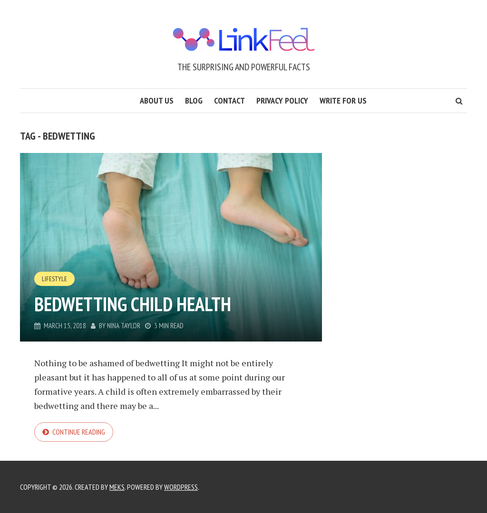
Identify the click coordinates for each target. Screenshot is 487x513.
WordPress (181, 487)
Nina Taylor (123, 325)
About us (157, 100)
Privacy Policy (282, 100)
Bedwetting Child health (132, 304)
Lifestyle (54, 279)
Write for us (343, 100)
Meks (117, 487)
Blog (194, 100)
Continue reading (78, 432)
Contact (229, 100)
